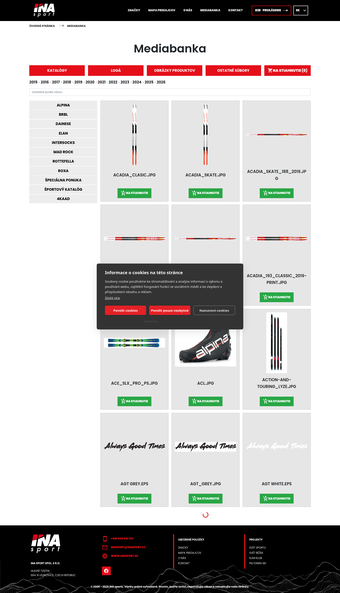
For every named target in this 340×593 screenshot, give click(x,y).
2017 (56, 82)
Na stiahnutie (134, 193)
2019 (78, 82)
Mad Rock (63, 152)
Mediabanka (210, 10)
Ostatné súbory (233, 70)
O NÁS (187, 10)
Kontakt (235, 10)
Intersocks (63, 142)
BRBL (63, 114)
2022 (113, 82)
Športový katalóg (63, 189)
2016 (45, 82)
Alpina (63, 105)
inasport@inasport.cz (123, 547)
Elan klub (255, 558)
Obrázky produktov (174, 70)
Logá (116, 70)
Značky (134, 10)
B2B (271, 10)
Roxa (63, 170)
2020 (90, 82)
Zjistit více (112, 298)
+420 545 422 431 (117, 538)
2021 (101, 82)
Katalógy (57, 70)
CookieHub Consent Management (177, 321)
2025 (149, 82)
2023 (125, 82)
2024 (136, 82)
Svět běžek (256, 553)
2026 (161, 82)
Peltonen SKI (257, 563)
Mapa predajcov (161, 10)
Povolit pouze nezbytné (169, 310)
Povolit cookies (125, 310)
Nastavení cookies (214, 310)
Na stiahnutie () (287, 70)
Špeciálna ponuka (63, 180)
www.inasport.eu (120, 556)
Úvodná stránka (42, 26)
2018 (67, 82)
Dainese (63, 123)
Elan (63, 133)
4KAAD (63, 198)
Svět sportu (257, 547)
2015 (33, 82)
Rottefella (63, 161)
